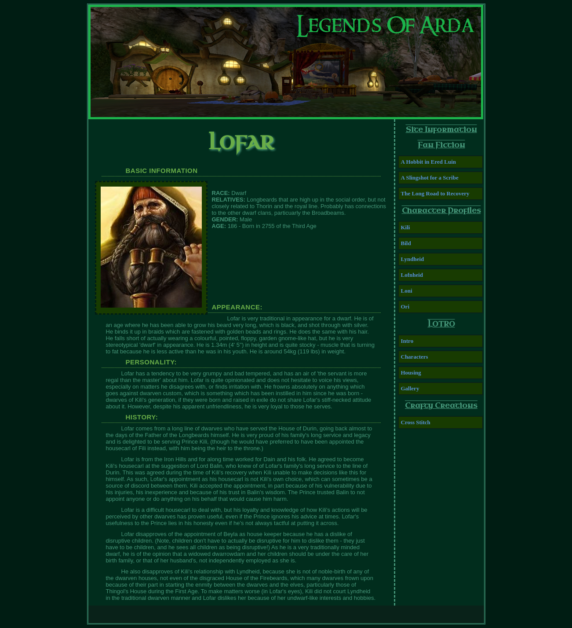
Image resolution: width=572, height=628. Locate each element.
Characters (414, 356)
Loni (406, 290)
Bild (406, 243)
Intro (407, 341)
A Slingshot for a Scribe (430, 177)
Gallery (410, 388)
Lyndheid (412, 259)
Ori (405, 306)
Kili (405, 227)
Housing (411, 372)
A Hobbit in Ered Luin (428, 161)
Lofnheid (412, 275)
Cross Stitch (415, 422)
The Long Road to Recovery (435, 193)
